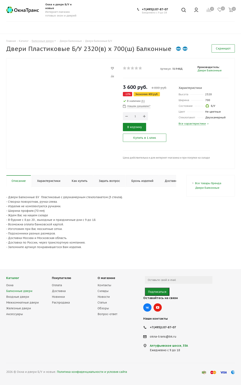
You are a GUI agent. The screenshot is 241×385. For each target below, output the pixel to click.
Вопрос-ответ (107, 314)
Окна (9, 285)
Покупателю (61, 278)
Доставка (59, 291)
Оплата (57, 285)
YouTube (158, 307)
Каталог (12, 278)
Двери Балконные (209, 70)
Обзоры (103, 308)
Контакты (104, 285)
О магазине (106, 278)
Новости (104, 297)
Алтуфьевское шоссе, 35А (169, 345)
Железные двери (18, 308)
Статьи (102, 302)
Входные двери (17, 297)
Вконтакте (147, 307)
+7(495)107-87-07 (155, 9)
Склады (103, 291)
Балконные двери (19, 291)
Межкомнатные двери (22, 302)
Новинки (58, 297)
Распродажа (61, 302)
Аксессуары (14, 314)
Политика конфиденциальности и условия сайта (92, 372)
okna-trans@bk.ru (163, 336)
